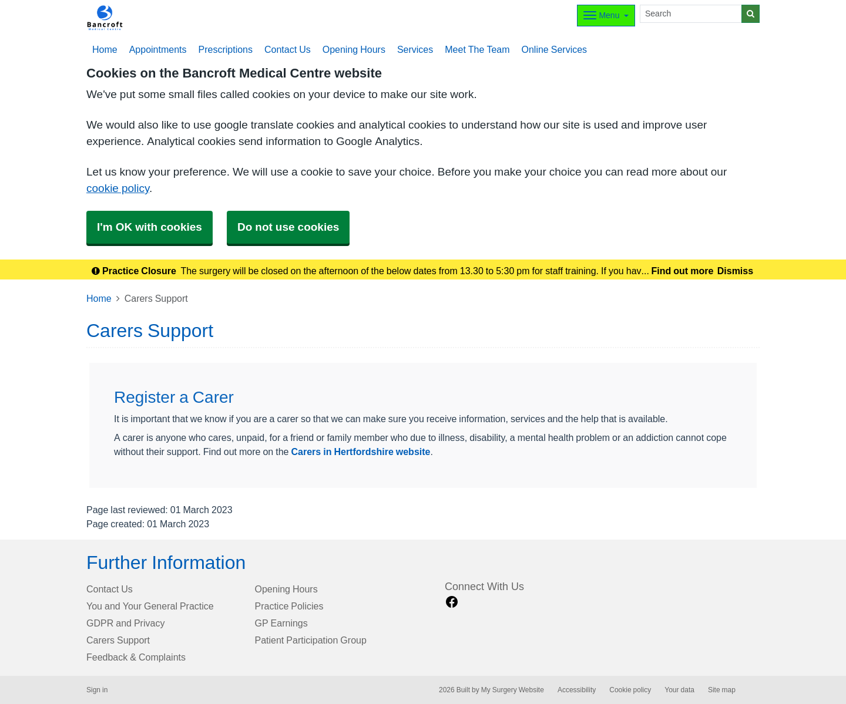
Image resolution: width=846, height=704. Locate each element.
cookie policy (117, 188)
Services (415, 49)
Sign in (97, 689)
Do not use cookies (288, 227)
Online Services (555, 49)
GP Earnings (281, 623)
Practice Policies (289, 606)
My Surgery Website (512, 689)
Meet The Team (477, 49)
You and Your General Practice (150, 606)
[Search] (691, 14)
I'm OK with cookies (149, 227)
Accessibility (577, 689)
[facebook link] (452, 602)
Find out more (683, 270)
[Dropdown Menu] (606, 15)
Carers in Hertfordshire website (361, 451)
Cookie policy (630, 689)
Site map (722, 689)
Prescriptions (226, 49)
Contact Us (287, 49)
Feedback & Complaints (136, 657)
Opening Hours (354, 49)
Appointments (158, 49)
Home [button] (105, 49)
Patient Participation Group (311, 640)
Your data (679, 689)
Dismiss (735, 270)
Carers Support (118, 640)
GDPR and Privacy (125, 623)
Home (99, 298)
